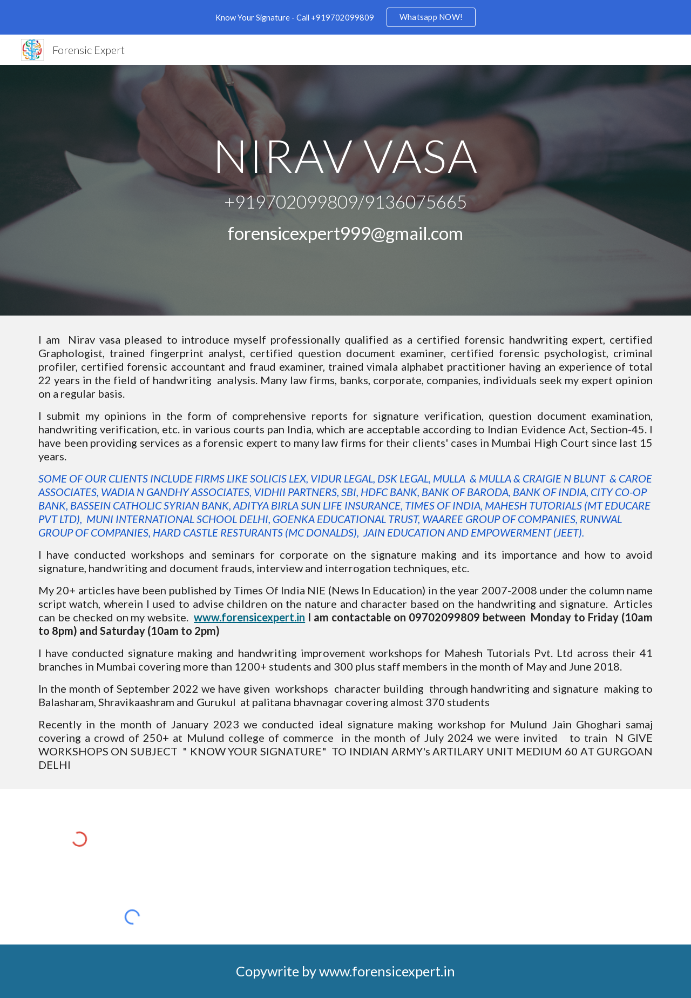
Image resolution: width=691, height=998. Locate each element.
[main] (345, 190)
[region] (345, 17)
